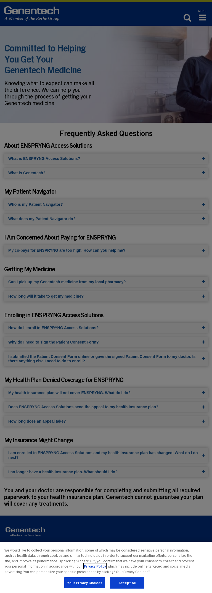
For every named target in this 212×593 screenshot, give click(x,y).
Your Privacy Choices (84, 583)
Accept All (127, 583)
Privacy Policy (95, 566)
